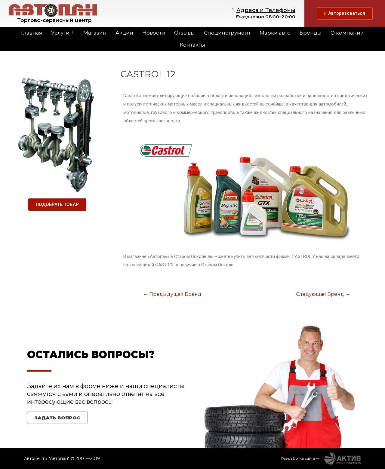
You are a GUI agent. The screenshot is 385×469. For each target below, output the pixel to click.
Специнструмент (227, 33)
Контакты (192, 45)
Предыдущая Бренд (172, 294)
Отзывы (184, 33)
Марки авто (275, 33)
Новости (153, 33)
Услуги (62, 32)
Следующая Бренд (323, 294)
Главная (31, 33)
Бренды (311, 33)
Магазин (94, 33)
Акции (124, 33)
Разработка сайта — (300, 458)
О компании (347, 33)
